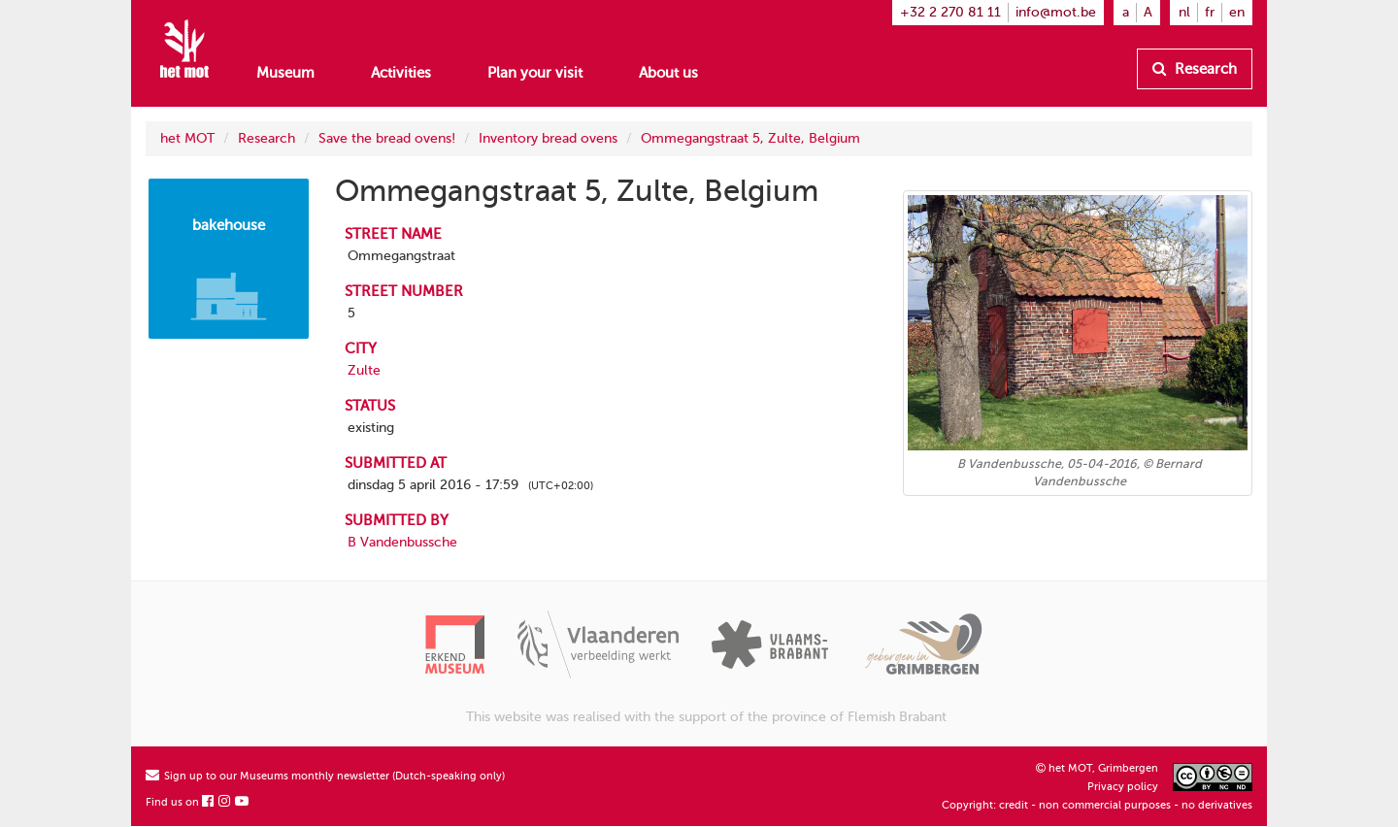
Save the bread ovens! (386, 138)
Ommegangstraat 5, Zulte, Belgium (750, 138)
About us (668, 73)
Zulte (364, 370)
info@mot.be (1055, 12)
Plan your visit (534, 73)
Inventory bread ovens (548, 138)
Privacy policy (1122, 786)
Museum (285, 73)
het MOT (187, 138)
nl (1184, 12)
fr (1210, 12)
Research (1194, 69)
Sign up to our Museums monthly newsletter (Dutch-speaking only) (325, 776)
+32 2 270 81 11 (950, 12)
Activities (401, 73)
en (1237, 12)
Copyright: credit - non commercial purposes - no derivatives (1097, 805)
